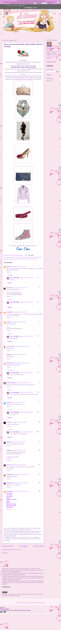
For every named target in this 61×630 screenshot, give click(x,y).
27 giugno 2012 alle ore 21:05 (25, 412)
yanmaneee (9, 491)
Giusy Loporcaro (10, 346)
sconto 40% (25, 259)
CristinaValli (9, 312)
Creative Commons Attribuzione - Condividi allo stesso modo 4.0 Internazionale (22, 595)
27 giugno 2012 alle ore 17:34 (19, 266)
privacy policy (44, 3)
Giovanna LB (9, 288)
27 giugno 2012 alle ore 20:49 (18, 355)
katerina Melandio (10, 383)
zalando (35, 259)
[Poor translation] (4, 612)
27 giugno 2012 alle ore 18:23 (20, 312)
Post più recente (7, 546)
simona (8, 402)
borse (17, 257)
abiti (9, 257)
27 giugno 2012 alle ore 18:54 (19, 322)
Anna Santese (14, 255)
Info (35, 3)
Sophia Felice (9, 483)
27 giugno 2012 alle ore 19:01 (22, 346)
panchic (40, 257)
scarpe (20, 259)
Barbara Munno (10, 363)
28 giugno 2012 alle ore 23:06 (20, 483)
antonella (8, 442)
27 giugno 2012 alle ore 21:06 (25, 392)
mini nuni (8, 465)
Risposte (10, 275)
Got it (35, 7)
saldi (17, 259)
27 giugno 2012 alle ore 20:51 (22, 363)
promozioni (6, 259)
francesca (8, 422)
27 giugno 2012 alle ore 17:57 (20, 288)
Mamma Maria (10, 475)
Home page (23, 546)
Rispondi (8, 272)
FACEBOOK (9, 458)
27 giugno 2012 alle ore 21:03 (25, 373)
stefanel (30, 259)
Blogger (43, 603)
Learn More (28, 7)
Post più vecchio (38, 546)
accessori (13, 257)
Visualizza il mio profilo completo (52, 57)
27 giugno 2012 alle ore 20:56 (19, 422)
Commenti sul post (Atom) (14, 549)
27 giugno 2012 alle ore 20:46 (25, 278)
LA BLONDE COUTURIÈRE (12, 457)
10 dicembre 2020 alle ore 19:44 (20, 491)
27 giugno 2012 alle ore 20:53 (23, 383)
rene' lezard (12, 259)
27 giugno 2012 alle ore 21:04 (25, 432)
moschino (35, 257)
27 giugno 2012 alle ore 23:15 (18, 442)
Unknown (8, 266)
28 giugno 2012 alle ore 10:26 (19, 465)
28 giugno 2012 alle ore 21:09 (21, 475)
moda (31, 257)
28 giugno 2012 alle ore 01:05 (18, 450)
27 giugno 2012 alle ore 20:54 (18, 402)
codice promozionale (24, 257)
